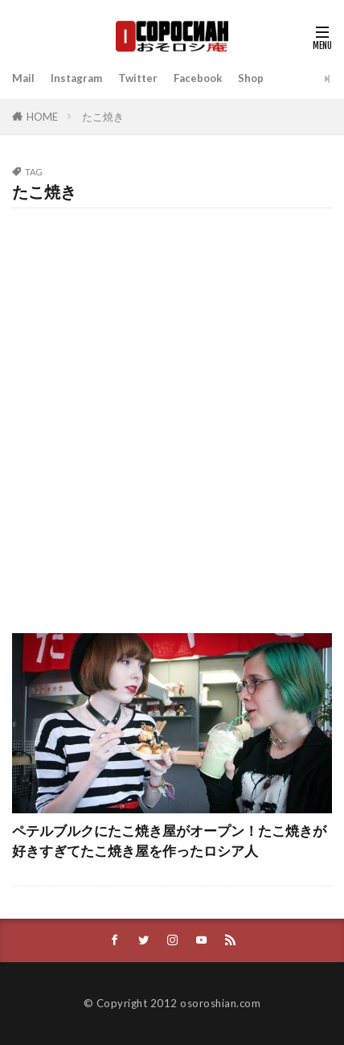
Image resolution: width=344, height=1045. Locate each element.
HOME (42, 116)
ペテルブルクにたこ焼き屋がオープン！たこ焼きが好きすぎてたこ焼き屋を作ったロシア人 (169, 841)
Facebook (198, 78)
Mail (23, 78)
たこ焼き (103, 116)
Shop (251, 78)
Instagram (76, 78)
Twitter (138, 78)
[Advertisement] (172, 413)
